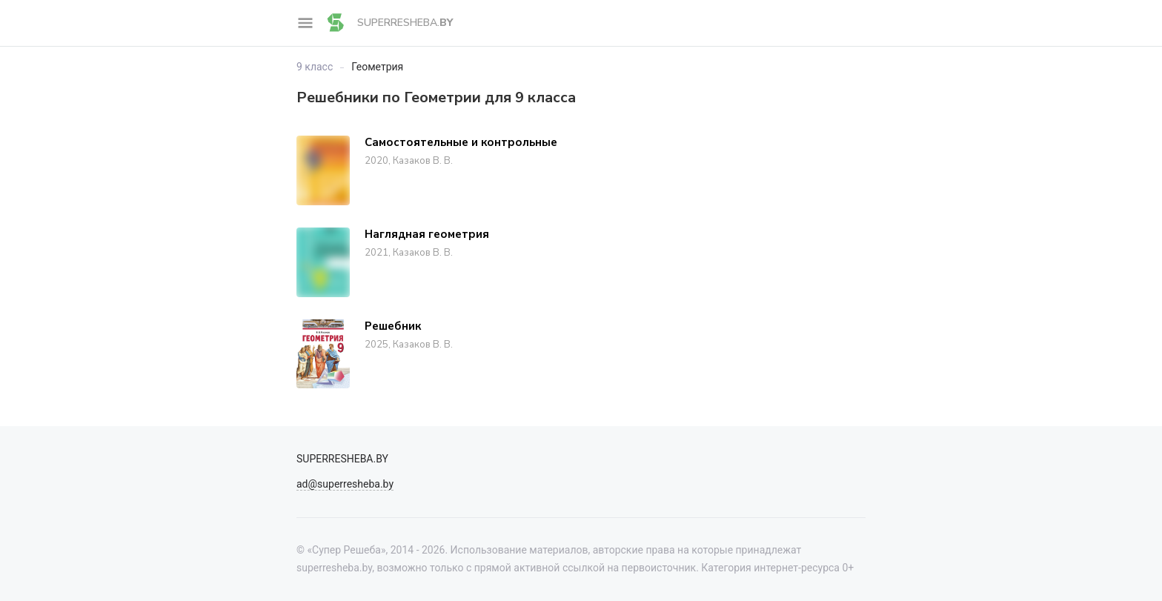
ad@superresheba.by (345, 484)
